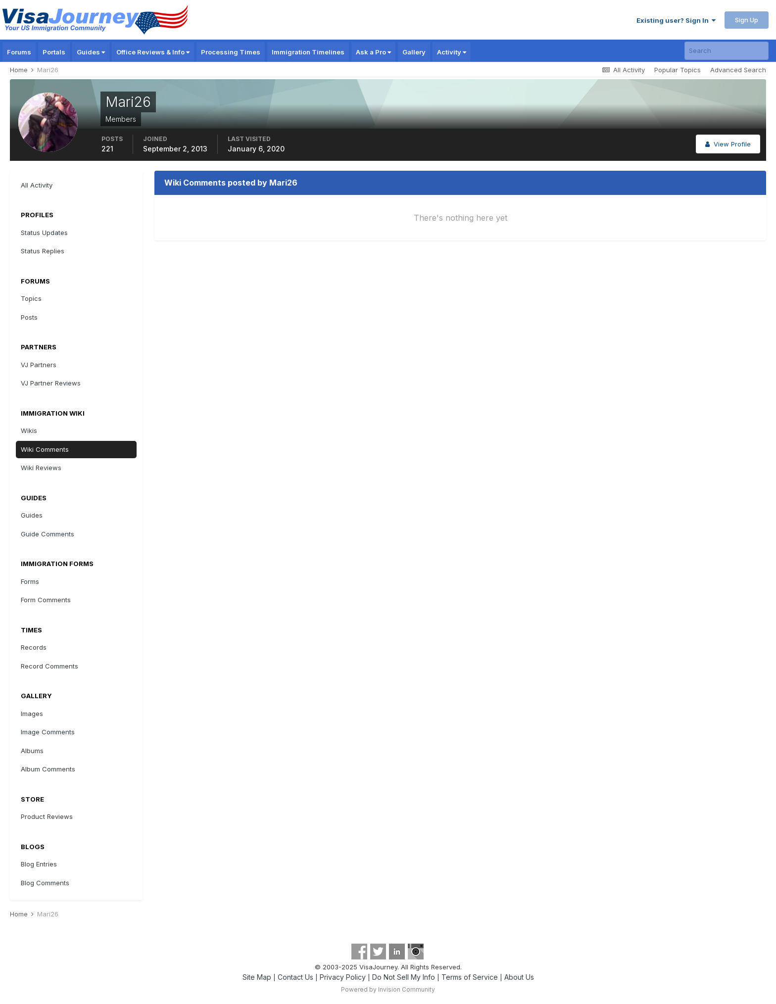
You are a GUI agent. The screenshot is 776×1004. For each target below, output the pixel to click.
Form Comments (46, 600)
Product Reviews (47, 816)
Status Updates (44, 233)
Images (32, 713)
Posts (29, 317)
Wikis (29, 430)
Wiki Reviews (41, 468)
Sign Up (746, 20)
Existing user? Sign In (676, 20)
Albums (32, 751)
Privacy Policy (343, 977)
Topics (31, 298)
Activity (451, 52)
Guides (91, 52)
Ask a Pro (373, 52)
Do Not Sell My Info (403, 977)
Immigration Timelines (308, 52)
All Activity (36, 185)
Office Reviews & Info (153, 52)
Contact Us (295, 977)
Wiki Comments (45, 449)
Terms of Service (469, 977)
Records (34, 647)
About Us (519, 977)
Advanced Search (738, 70)
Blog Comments (45, 883)
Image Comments (48, 732)
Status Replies (42, 251)
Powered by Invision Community (388, 989)
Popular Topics (677, 70)
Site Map (256, 977)
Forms (30, 581)
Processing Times (230, 52)
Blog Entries (39, 864)
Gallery (414, 52)
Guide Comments (47, 534)
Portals (54, 52)
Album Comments (48, 769)
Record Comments (49, 666)
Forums (19, 52)
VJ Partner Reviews (51, 383)
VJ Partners (38, 365)
